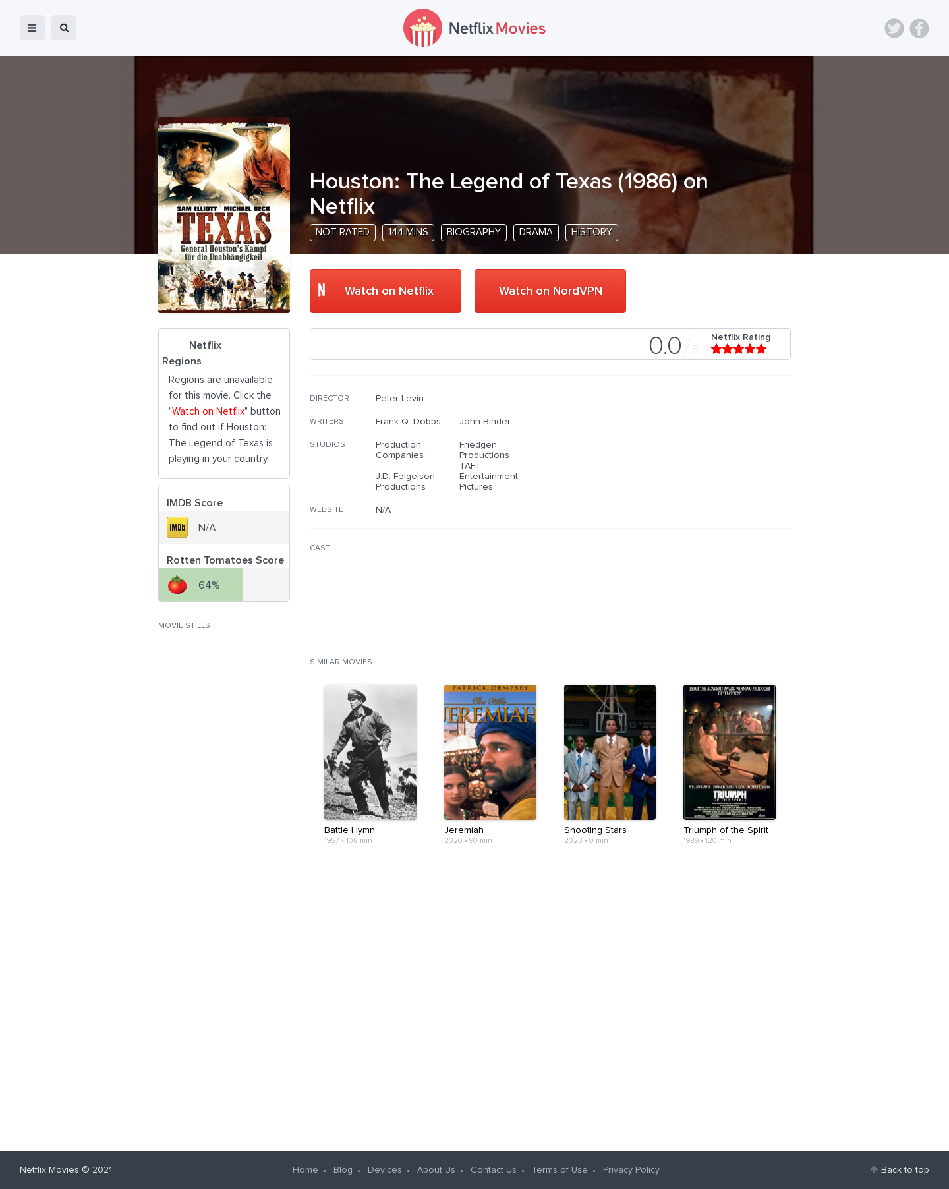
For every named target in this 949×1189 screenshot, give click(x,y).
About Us (436, 1169)
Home (305, 1169)
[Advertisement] (692, 477)
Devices (385, 1169)
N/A (383, 510)
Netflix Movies (49, 1169)
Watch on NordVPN (550, 291)
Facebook (919, 28)
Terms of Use (560, 1169)
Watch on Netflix (389, 291)
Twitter (894, 28)
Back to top (905, 1169)
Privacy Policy (631, 1169)
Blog (343, 1169)
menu (32, 27)
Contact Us (494, 1169)
